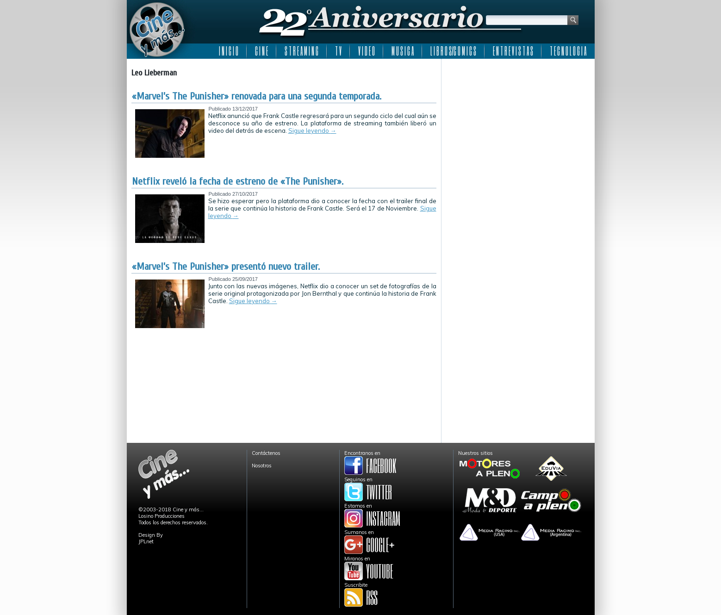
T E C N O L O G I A (568, 51)
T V (338, 51)
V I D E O (366, 51)
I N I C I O (228, 51)
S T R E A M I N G (301, 51)
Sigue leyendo (312, 130)
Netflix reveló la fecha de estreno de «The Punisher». (237, 181)
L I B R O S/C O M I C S (453, 51)
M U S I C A (403, 51)
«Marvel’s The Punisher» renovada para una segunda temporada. (256, 96)
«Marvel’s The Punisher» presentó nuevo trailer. (226, 267)
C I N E (261, 51)
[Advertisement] (518, 121)
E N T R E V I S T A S (513, 51)
